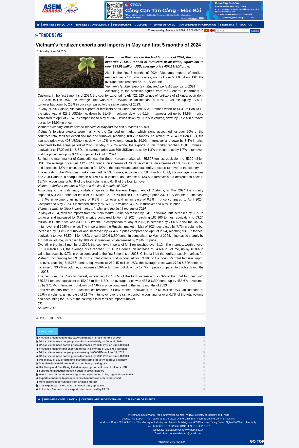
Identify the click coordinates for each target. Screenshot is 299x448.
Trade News (50, 36)
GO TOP (257, 441)
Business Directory (57, 24)
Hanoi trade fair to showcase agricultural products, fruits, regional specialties (86, 374)
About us (245, 24)
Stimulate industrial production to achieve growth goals (73, 363)
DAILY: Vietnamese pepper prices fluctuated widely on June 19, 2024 (80, 341)
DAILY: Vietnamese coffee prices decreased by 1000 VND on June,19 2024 (84, 344)
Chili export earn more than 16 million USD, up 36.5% (71, 385)
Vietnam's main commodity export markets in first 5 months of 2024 (80, 337)
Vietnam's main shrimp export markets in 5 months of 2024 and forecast (83, 348)
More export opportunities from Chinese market (68, 381)
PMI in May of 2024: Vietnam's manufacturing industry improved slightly (83, 359)
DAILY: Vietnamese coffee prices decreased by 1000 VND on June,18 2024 (84, 356)
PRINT (42, 318)
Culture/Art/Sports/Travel (155, 24)
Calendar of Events (140, 399)
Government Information (197, 24)
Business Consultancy (92, 24)
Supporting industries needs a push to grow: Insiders (71, 370)
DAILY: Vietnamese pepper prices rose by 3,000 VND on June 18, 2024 (81, 352)
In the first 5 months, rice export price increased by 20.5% (74, 389)
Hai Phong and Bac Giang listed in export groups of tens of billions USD (83, 367)
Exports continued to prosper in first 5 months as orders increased (80, 378)
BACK (55, 318)
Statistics (227, 24)
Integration (122, 24)
